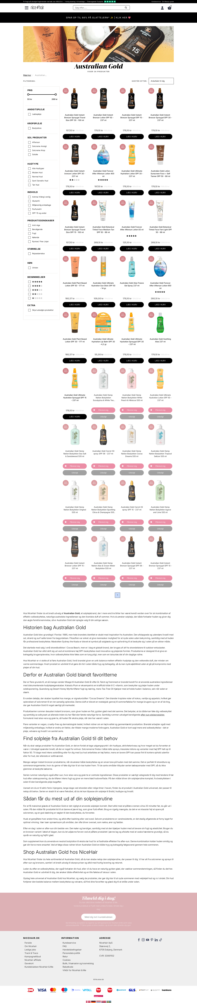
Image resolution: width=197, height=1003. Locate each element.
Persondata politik (71, 953)
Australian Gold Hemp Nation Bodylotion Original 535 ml (75, 509)
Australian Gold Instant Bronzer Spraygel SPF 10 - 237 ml (160, 565)
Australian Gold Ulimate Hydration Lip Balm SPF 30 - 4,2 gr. (103, 341)
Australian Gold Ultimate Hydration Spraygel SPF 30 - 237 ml (132, 341)
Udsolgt (103, 416)
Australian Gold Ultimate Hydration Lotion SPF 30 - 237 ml (132, 173)
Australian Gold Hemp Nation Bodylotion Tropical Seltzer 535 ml (160, 453)
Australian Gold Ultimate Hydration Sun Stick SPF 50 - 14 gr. (103, 285)
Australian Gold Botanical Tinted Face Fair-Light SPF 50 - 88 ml (160, 229)
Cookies (67, 960)
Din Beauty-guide (168, 2)
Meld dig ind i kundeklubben (98, 917)
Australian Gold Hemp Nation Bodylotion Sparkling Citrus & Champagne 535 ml (103, 510)
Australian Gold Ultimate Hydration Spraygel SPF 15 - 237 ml (74, 397)
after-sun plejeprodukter (152, 714)
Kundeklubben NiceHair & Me (39, 966)
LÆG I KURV (74, 136)
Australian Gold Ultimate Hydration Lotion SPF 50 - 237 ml (160, 397)
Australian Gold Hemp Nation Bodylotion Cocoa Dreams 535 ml (131, 453)
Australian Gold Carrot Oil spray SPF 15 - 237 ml (132, 508)
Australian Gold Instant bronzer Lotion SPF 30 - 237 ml (74, 173)
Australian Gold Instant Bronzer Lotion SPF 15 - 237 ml (75, 565)
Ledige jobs (30, 949)
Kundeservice (156, 2)
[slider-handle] (28, 95)
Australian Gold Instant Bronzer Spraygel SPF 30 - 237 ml (160, 117)
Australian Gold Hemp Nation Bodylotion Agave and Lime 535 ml (160, 509)
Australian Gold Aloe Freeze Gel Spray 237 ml (132, 284)
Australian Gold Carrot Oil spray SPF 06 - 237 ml (103, 452)
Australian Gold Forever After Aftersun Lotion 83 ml (131, 228)
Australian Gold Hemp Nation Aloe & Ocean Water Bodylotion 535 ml (103, 565)
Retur (65, 956)
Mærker (27, 75)
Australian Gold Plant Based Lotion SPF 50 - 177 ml (75, 284)
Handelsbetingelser (72, 949)
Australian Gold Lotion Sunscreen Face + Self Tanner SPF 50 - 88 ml (160, 173)
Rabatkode (68, 966)
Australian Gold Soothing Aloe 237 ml (160, 340)
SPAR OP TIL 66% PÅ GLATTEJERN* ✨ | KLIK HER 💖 (98, 17)
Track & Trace (31, 953)
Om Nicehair (31, 946)
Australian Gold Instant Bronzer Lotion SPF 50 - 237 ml (103, 117)
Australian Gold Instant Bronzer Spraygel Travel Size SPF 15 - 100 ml (74, 229)
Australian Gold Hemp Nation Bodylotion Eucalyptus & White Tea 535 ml (103, 398)
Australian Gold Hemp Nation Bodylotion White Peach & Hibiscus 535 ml (131, 397)
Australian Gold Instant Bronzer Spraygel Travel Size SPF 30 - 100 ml (74, 117)
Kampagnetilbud (33, 956)
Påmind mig (103, 410)
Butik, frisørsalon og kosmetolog (78, 963)
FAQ (65, 946)
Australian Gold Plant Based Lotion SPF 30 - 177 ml (75, 340)
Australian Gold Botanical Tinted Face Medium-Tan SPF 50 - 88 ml (103, 229)
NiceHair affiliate (33, 960)
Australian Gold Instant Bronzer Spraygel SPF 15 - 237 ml (131, 117)
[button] (161, 81)
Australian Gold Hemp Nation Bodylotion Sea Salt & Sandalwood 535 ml (74, 453)
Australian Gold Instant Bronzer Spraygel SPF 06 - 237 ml (131, 565)
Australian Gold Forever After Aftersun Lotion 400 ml (103, 173)
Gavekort (29, 963)
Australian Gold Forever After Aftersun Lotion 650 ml (160, 285)
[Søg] (101, 7)
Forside (28, 942)
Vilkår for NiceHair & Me (74, 970)
